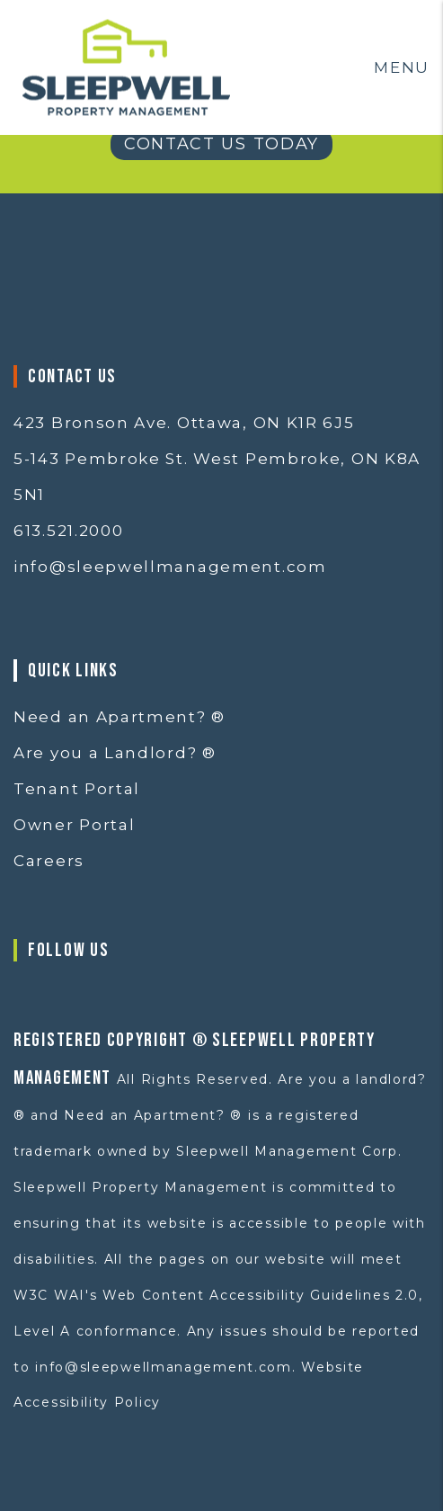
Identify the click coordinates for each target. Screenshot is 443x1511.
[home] (126, 66)
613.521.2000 (68, 531)
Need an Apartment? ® (119, 717)
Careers (48, 861)
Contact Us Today (221, 144)
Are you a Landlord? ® (115, 753)
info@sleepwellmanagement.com (170, 567)
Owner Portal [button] (74, 825)
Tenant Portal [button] (76, 789)
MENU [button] (402, 67)
